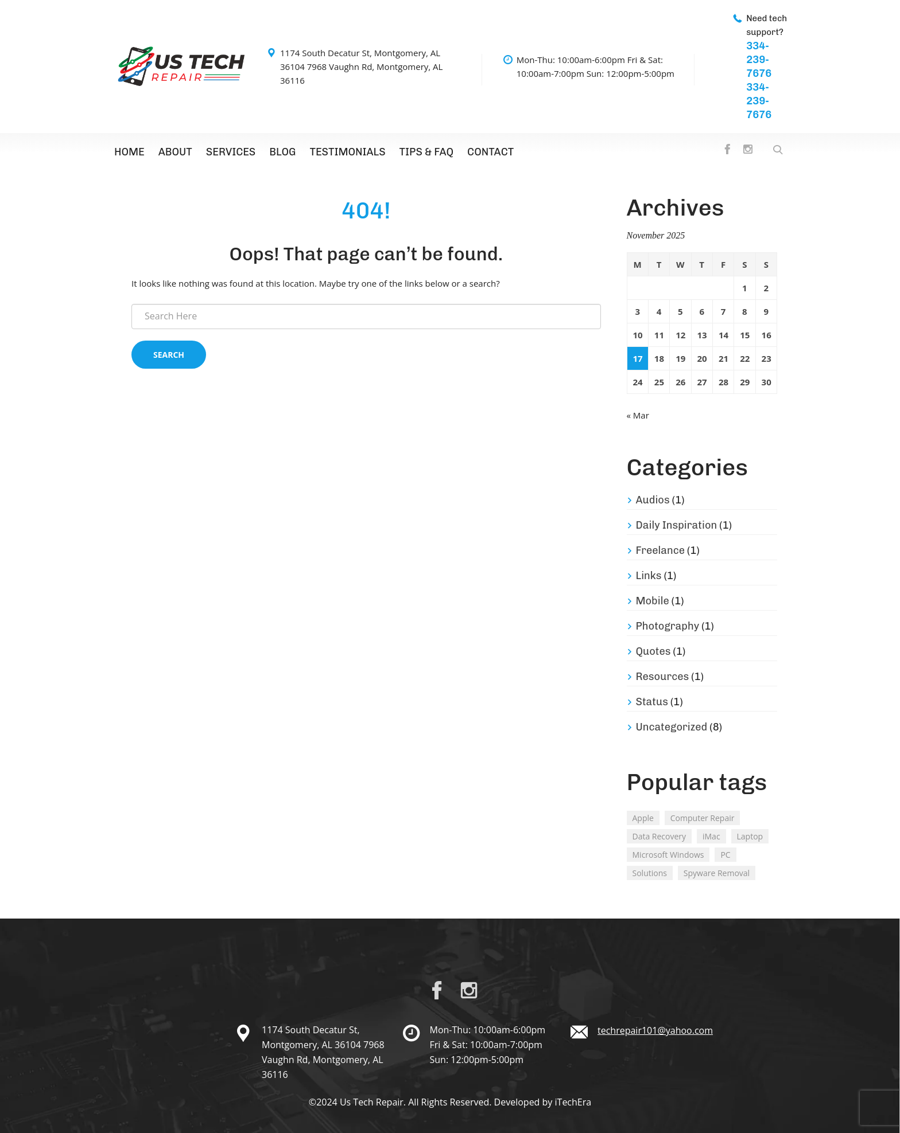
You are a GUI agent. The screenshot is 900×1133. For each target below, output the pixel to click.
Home (129, 152)
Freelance (660, 550)
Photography (668, 626)
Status (652, 702)
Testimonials (347, 152)
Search (168, 354)
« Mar (638, 415)
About (175, 152)
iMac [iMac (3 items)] (711, 836)
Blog (282, 152)
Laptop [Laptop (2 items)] (750, 836)
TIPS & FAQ (426, 152)
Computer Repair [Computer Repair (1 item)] (702, 817)
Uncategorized (672, 727)
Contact (490, 152)
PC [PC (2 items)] (725, 854)
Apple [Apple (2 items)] (643, 817)
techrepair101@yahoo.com (655, 1030)
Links (649, 575)
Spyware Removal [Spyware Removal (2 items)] (717, 873)
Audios (653, 500)
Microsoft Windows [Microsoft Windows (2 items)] (668, 854)
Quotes (653, 651)
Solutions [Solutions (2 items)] (650, 873)
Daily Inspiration (676, 525)
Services (230, 152)
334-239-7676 (758, 60)
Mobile (652, 601)
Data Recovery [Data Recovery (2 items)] (659, 836)
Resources (662, 676)
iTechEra (573, 1102)
